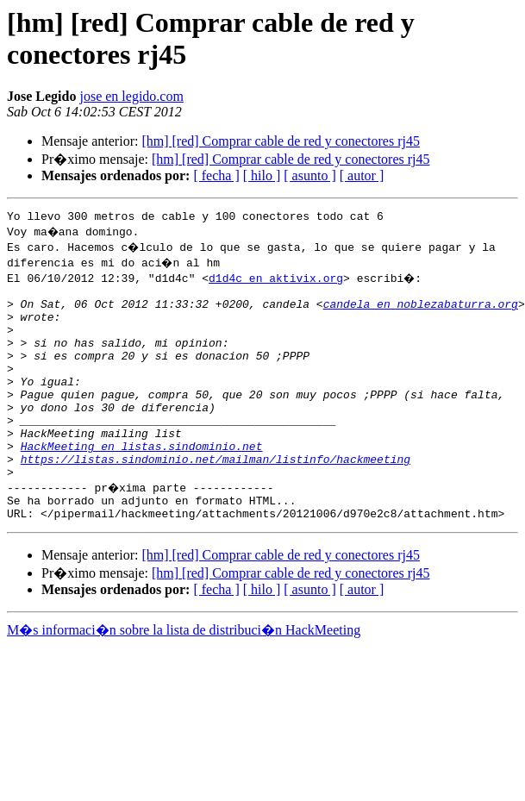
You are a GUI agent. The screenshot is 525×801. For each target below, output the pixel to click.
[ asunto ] (309, 175)
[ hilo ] (262, 175)
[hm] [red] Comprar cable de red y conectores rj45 (280, 141)
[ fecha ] (216, 175)
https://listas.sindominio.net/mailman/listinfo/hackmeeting (215, 497)
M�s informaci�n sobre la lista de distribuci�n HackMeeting (183, 676)
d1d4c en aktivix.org (276, 280)
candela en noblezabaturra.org (420, 311)
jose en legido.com (131, 96)
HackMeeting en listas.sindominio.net (142, 482)
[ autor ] (362, 175)
